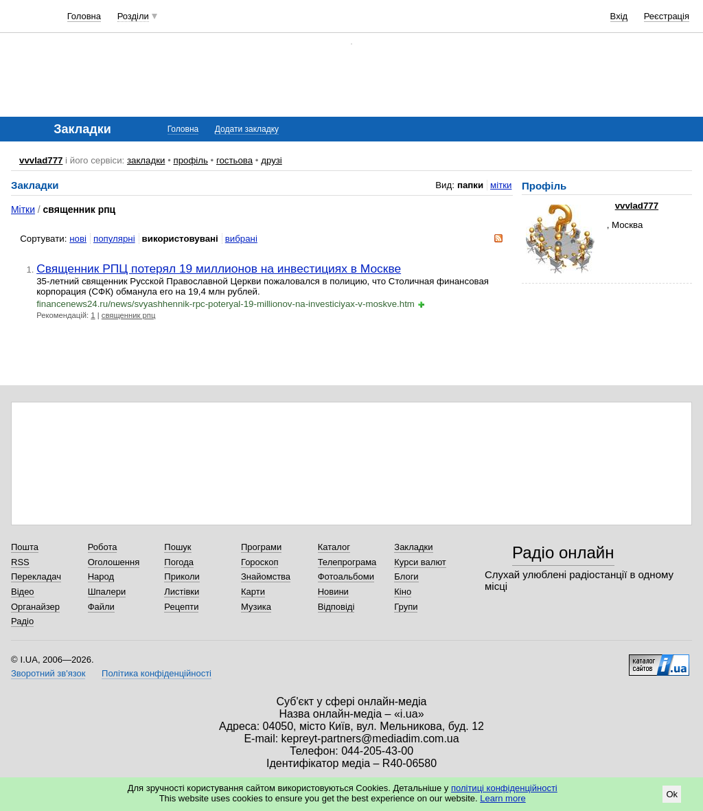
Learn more (502, 798)
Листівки (181, 591)
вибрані (241, 238)
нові (78, 238)
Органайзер (35, 607)
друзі (271, 160)
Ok (672, 794)
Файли (101, 607)
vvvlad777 (40, 160)
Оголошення (114, 562)
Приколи (181, 576)
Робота (102, 547)
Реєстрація (666, 16)
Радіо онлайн (563, 552)
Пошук (177, 547)
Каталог (334, 547)
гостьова (234, 160)
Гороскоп (259, 562)
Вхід (619, 16)
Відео (22, 591)
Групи (405, 607)
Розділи (133, 16)
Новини (333, 591)
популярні (114, 238)
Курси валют (420, 562)
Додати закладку (247, 129)
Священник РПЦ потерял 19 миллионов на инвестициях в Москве (218, 268)
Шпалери (107, 591)
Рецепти (181, 607)
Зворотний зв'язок (48, 673)
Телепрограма (347, 562)
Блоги (406, 576)
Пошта (24, 547)
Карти (253, 591)
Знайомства (265, 576)
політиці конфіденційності (504, 788)
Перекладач (36, 576)
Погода (179, 562)
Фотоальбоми (346, 576)
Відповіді (336, 607)
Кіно (402, 591)
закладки (146, 160)
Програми (261, 547)
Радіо (22, 621)
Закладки (413, 547)
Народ (101, 576)
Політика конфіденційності (156, 673)
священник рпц (129, 315)
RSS (20, 562)
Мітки (23, 209)
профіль (190, 160)
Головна (84, 16)
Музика (256, 607)
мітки (500, 185)
